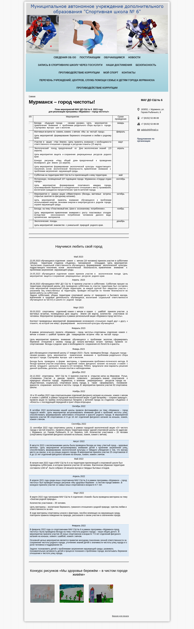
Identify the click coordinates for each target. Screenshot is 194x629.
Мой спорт (110, 72)
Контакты (128, 72)
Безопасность (146, 65)
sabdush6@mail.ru (149, 130)
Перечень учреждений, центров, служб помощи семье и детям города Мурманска (97, 80)
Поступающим (90, 57)
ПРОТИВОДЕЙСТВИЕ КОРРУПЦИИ (79, 72)
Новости (134, 57)
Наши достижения (119, 65)
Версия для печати (120, 616)
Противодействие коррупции (96, 88)
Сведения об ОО (65, 57)
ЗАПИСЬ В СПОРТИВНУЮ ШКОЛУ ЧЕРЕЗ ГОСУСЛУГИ (70, 65)
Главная (32, 96)
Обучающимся (114, 57)
